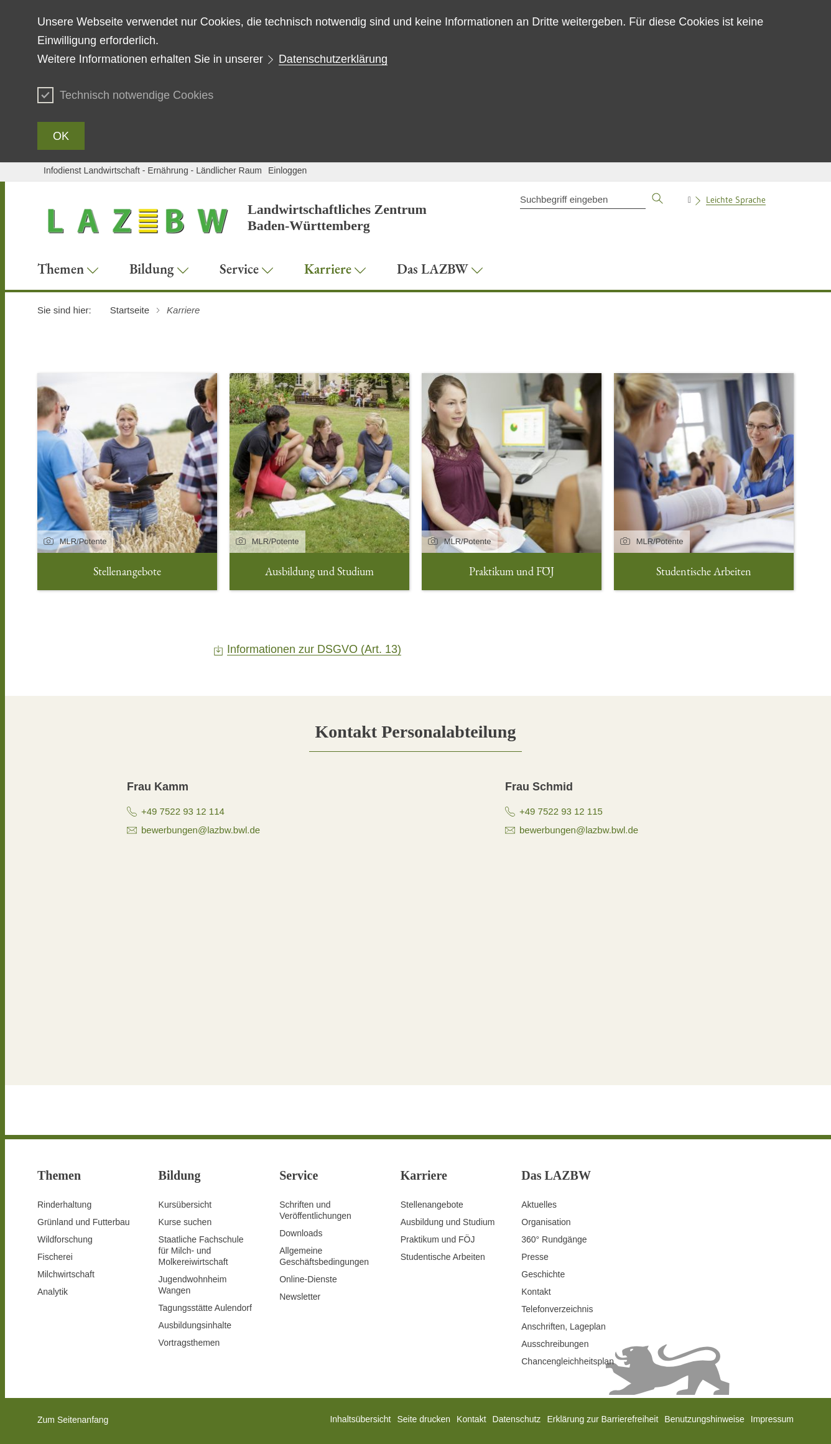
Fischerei (55, 1257)
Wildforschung (65, 1239)
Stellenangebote (432, 1205)
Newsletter (299, 1297)
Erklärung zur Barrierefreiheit (602, 1419)
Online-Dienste (308, 1279)
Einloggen (287, 170)
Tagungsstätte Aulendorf (205, 1308)
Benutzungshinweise (704, 1419)
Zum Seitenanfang (72, 1420)
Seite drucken (423, 1419)
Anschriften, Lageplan (563, 1326)
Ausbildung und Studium (448, 1222)
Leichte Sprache (736, 199)
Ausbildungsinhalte (195, 1325)
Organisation (545, 1222)
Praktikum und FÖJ (438, 1239)
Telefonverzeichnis (557, 1309)
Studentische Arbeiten (443, 1257)
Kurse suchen (185, 1222)
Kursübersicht (185, 1205)
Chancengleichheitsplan (567, 1361)
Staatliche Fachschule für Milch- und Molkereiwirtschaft (201, 1250)
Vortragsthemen (189, 1343)
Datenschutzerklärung (333, 59)
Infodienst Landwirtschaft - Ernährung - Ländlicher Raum (153, 170)
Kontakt (535, 1292)
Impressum (772, 1419)
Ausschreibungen (554, 1344)
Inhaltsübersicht (360, 1419)
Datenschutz (517, 1419)
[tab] (415, 732)
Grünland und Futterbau (83, 1222)
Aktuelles (539, 1205)
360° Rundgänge (554, 1239)
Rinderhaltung (64, 1205)
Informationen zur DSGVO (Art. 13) (314, 649)
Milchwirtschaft (66, 1274)
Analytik (52, 1292)
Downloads (300, 1233)
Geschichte (543, 1274)
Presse (535, 1257)
